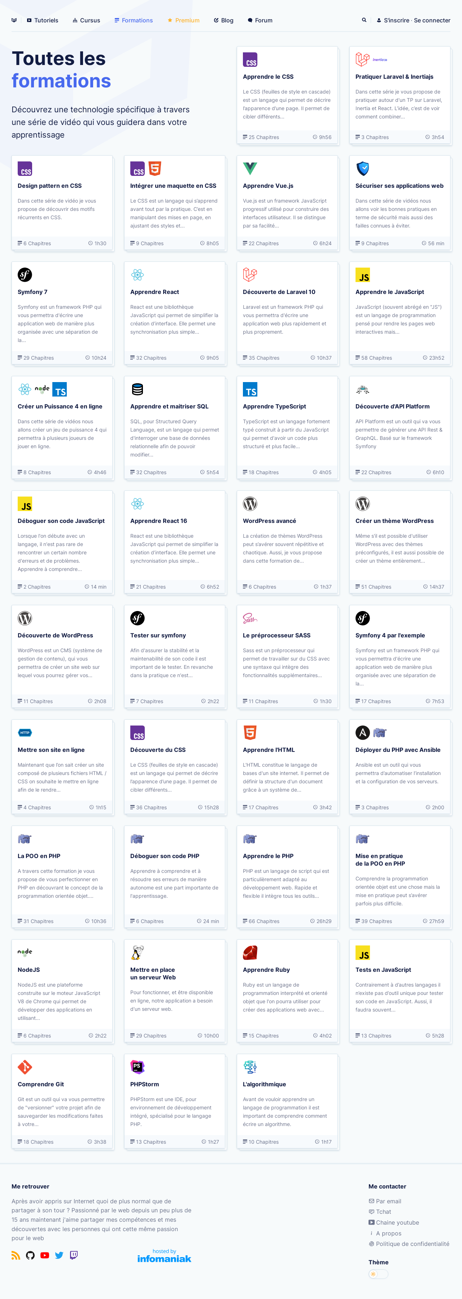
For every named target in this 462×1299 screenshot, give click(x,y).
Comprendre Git (41, 1083)
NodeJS (29, 969)
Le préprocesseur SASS (276, 635)
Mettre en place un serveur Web (153, 973)
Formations (134, 20)
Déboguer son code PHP (164, 855)
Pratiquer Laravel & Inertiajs (394, 76)
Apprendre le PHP (268, 855)
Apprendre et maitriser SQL (169, 406)
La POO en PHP (39, 855)
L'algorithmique (264, 1083)
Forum (260, 20)
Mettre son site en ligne (51, 749)
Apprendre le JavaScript (390, 291)
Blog (224, 20)
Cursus (86, 20)
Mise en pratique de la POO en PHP (380, 859)
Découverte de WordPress (55, 635)
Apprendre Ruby (266, 969)
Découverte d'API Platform (393, 406)
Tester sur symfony (158, 635)
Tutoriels (42, 20)
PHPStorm (144, 1083)
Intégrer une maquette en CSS (173, 185)
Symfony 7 (33, 291)
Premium (183, 20)
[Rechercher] (365, 20)
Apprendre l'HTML (269, 749)
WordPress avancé (269, 520)
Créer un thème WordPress (395, 520)
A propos (385, 1233)
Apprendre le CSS (268, 76)
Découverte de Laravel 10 (279, 291)
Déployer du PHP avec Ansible (398, 749)
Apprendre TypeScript (274, 406)
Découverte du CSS (158, 749)
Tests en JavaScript (383, 969)
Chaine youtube (394, 1222)
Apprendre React (154, 291)
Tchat (380, 1212)
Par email (385, 1201)
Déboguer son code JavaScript (61, 520)
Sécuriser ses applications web (400, 185)
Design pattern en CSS (50, 185)
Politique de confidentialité (409, 1244)
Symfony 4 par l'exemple (390, 635)
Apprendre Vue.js (268, 185)
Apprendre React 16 (158, 520)
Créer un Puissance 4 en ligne (60, 406)
